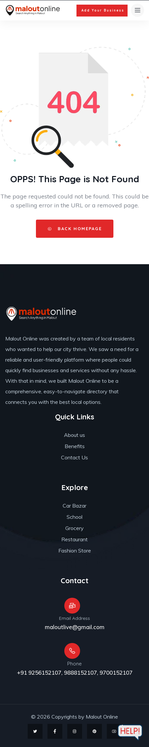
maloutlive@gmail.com (74, 626)
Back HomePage (74, 228)
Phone (74, 663)
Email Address (74, 618)
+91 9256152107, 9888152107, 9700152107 (75, 672)
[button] (102, 11)
